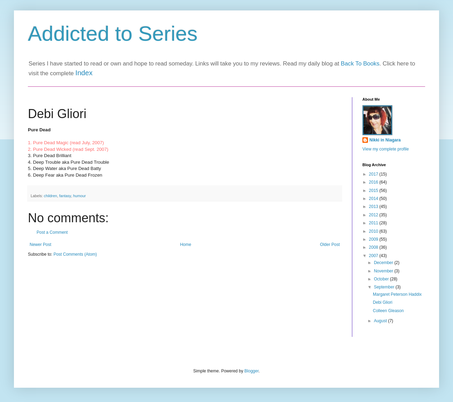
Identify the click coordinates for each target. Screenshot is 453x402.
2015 (374, 190)
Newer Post (40, 244)
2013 (374, 206)
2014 (374, 198)
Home (185, 244)
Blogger (251, 371)
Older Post (330, 244)
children (50, 196)
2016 (374, 182)
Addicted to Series (113, 33)
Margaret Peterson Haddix (397, 294)
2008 (374, 247)
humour (79, 196)
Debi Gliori (382, 302)
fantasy (65, 196)
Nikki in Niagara (385, 140)
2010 (374, 231)
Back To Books (360, 63)
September (385, 287)
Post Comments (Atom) (75, 254)
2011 (374, 223)
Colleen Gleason (388, 310)
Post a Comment (52, 232)
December (384, 262)
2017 (374, 174)
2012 (374, 214)
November (384, 271)
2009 (374, 239)
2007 (374, 255)
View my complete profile (385, 149)
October (382, 279)
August (381, 320)
